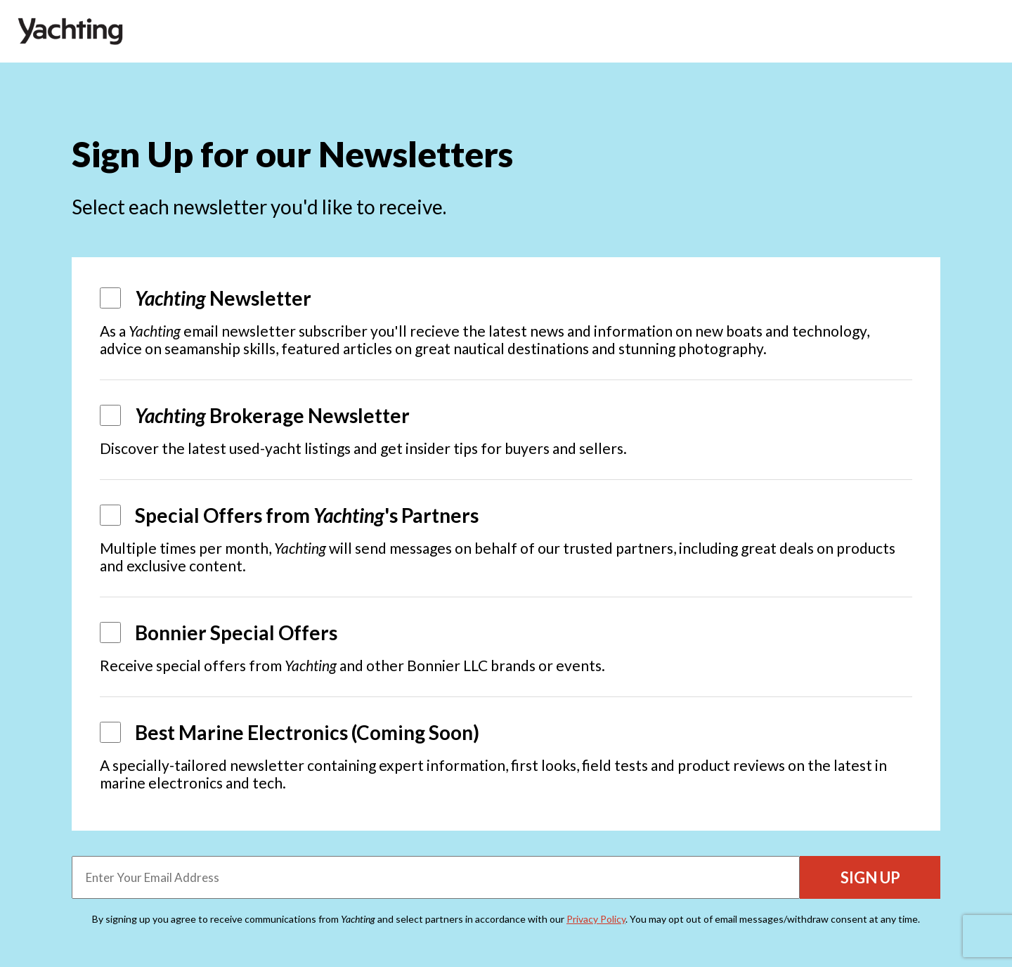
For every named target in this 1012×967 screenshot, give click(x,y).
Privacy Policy (595, 919)
